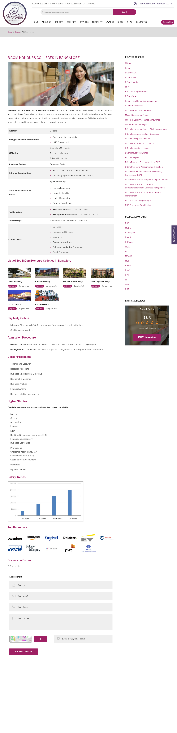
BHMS (128, 265)
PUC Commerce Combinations (139, 205)
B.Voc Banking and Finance (137, 91)
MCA (127, 247)
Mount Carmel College (73, 281)
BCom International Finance (137, 148)
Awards (110, 22)
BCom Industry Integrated (136, 153)
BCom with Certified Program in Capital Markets (146, 179)
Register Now (167, 22)
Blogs (121, 22)
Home (35, 22)
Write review (147, 337)
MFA (127, 87)
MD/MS (128, 256)
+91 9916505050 (147, 3)
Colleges (71, 22)
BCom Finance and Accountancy (139, 143)
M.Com (128, 63)
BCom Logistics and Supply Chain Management (146, 129)
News (129, 22)
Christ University (42, 281)
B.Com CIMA (130, 77)
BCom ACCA (130, 72)
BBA (127, 289)
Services (84, 22)
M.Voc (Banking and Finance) (137, 115)
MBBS (128, 228)
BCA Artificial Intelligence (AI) (138, 200)
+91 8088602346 (163, 3)
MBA (127, 284)
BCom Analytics (132, 157)
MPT (127, 280)
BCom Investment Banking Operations (142, 134)
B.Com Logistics (132, 82)
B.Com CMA (130, 96)
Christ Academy (15, 281)
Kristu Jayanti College (100, 281)
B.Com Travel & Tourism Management (142, 101)
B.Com (128, 68)
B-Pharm (129, 242)
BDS (127, 223)
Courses (59, 22)
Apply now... (12, 286)
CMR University (42, 304)
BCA (127, 251)
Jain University (14, 304)
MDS (127, 261)
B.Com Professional (134, 105)
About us (46, 22)
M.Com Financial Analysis (136, 124)
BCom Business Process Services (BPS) (142, 162)
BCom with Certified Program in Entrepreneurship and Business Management (145, 186)
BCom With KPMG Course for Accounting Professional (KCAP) (143, 173)
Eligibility (97, 22)
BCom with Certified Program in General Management (143, 194)
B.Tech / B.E (130, 232)
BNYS (127, 270)
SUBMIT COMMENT (23, 652)
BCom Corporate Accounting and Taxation (144, 167)
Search (124, 12)
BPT (127, 275)
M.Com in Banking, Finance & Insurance (142, 120)
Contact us (141, 22)
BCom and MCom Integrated (138, 110)
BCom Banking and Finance (137, 138)
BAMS (128, 237)
